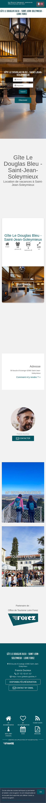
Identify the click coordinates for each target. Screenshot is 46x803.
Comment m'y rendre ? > (28, 377)
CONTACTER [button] (23, 438)
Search (23, 92)
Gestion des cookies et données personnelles (16, 800)
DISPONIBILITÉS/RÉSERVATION (23, 682)
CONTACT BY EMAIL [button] (23, 688)
